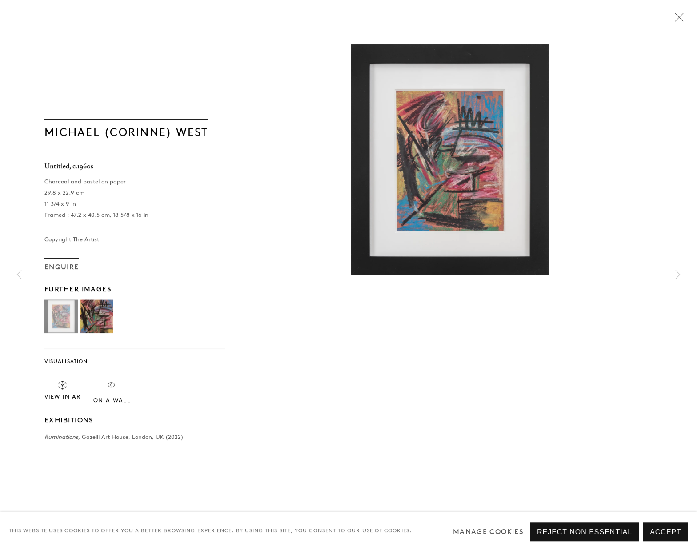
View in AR (62, 390)
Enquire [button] (61, 267)
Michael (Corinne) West (126, 132)
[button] (61, 317)
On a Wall (112, 392)
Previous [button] (19, 275)
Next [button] (678, 275)
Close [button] (677, 20)
